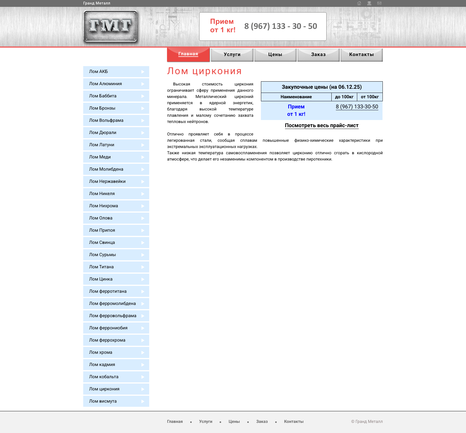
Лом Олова (100, 218)
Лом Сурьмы (102, 254)
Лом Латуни (101, 144)
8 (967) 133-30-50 (357, 107)
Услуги (205, 421)
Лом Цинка (101, 279)
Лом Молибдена (106, 169)
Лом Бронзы (102, 108)
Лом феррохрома (107, 340)
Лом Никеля (102, 193)
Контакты (294, 421)
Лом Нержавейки (107, 181)
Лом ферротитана (108, 291)
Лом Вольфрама (106, 120)
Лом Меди (100, 157)
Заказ (262, 421)
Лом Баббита (102, 96)
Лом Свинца (102, 242)
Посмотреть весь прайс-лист (322, 125)
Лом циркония (104, 389)
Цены (234, 421)
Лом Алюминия (105, 83)
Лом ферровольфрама (112, 315)
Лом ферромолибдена (112, 303)
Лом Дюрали (102, 132)
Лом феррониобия (108, 328)
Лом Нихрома (103, 205)
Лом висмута (103, 401)
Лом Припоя (102, 230)
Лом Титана (101, 267)
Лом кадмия (102, 364)
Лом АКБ (98, 71)
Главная (175, 421)
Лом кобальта (104, 376)
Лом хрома (100, 352)
